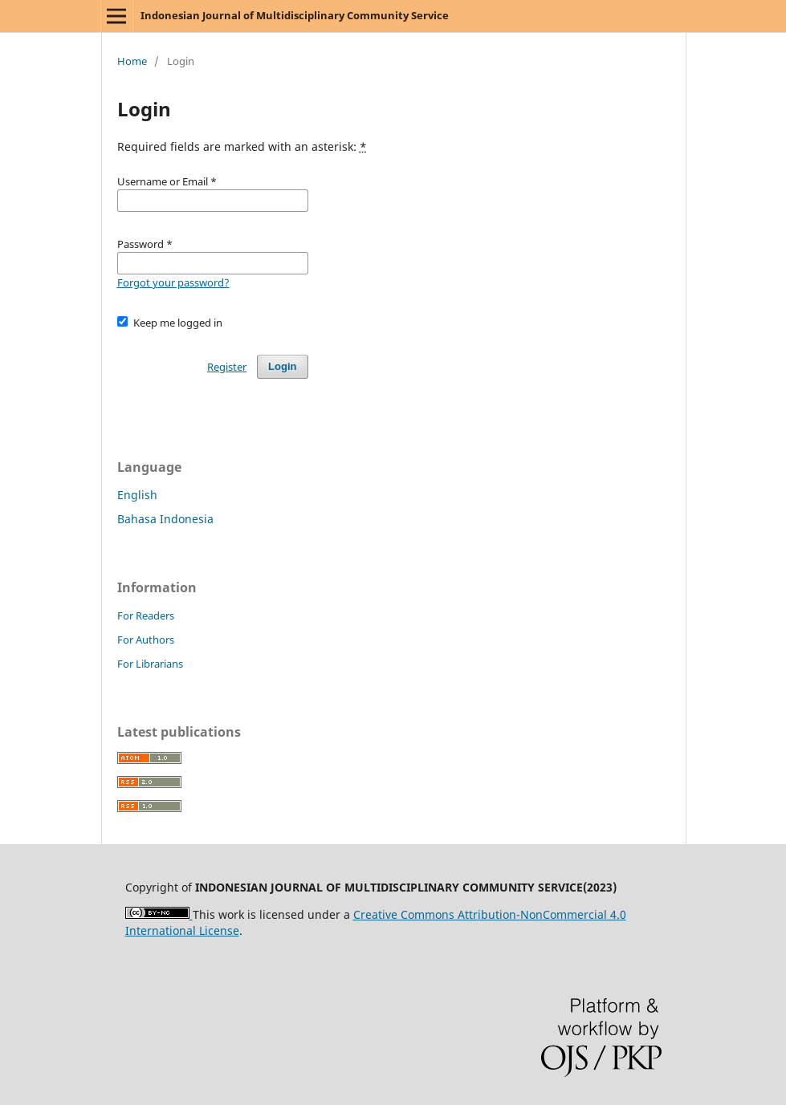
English (137, 494)
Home (132, 61)
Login (282, 366)
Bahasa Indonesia (165, 518)
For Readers (145, 615)
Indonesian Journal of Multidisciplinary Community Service (295, 15)
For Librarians (150, 663)
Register (226, 367)
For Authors (145, 639)
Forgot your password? (173, 282)
